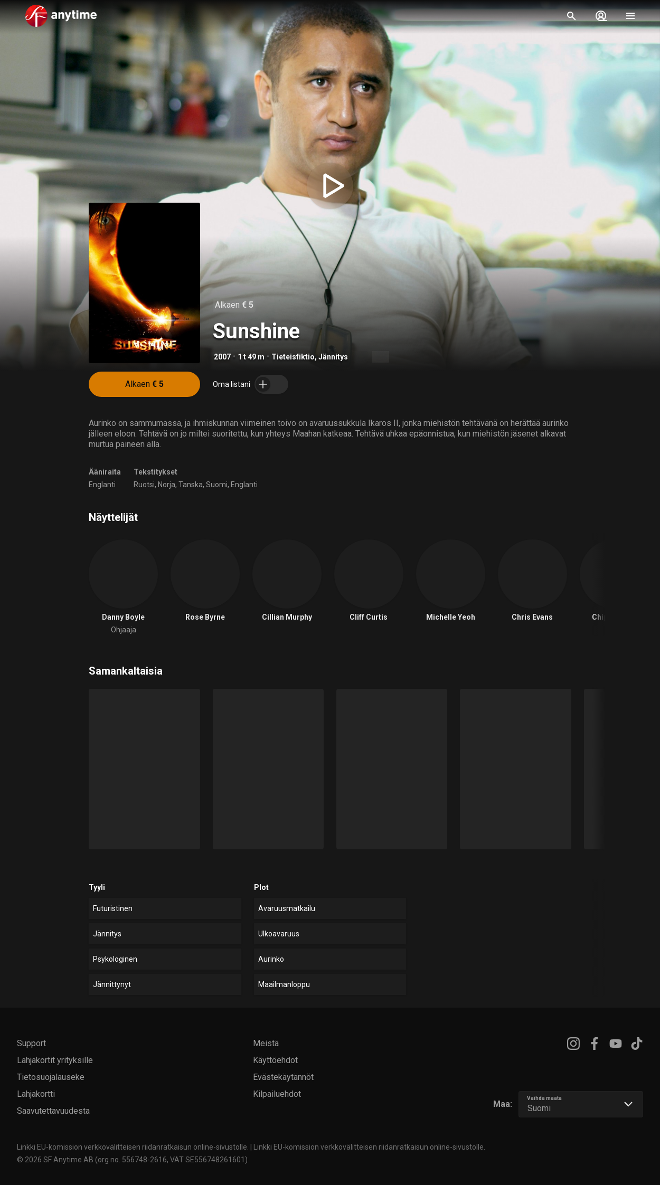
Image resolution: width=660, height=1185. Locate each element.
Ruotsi (144, 484)
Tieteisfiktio (293, 357)
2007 (222, 357)
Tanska (190, 484)
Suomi (217, 484)
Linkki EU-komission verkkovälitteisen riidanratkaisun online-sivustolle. (133, 1147)
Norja (166, 484)
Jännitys (333, 357)
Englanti (102, 484)
